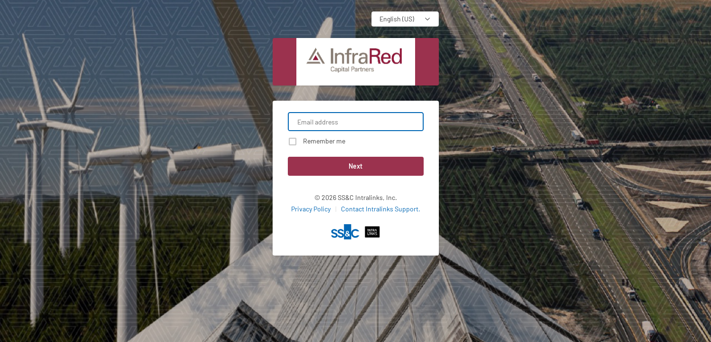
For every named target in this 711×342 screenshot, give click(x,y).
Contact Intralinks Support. (380, 209)
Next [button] (355, 166)
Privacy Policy (311, 209)
